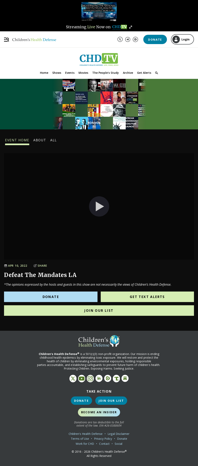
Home (44, 73)
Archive (128, 73)
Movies (83, 73)
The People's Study (105, 73)
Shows (56, 73)
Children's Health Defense (86, 434)
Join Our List (98, 310)
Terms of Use (80, 439)
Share (40, 265)
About (39, 141)
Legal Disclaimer (118, 434)
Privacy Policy (103, 439)
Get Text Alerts (147, 297)
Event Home (17, 141)
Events (69, 73)
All (53, 141)
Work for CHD (85, 444)
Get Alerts (144, 73)
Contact (104, 444)
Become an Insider (99, 412)
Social (118, 444)
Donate (155, 39)
